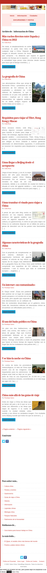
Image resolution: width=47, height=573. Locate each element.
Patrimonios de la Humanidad (14, 519)
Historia (7, 501)
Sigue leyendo (8, 67)
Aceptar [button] (9, 572)
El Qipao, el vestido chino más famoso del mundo (20, 541)
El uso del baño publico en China (19, 321)
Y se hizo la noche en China (16, 358)
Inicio (12, 16)
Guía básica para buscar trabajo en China (18, 530)
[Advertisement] (21, 461)
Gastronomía (8, 494)
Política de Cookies (31, 561)
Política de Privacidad (9, 561)
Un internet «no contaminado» (18, 284)
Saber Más (15, 572)
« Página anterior (8, 429)
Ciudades (33, 16)
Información (22, 16)
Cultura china (8, 486)
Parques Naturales (10, 516)
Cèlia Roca (8, 42)
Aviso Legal (20, 561)
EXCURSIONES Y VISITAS (23, 20)
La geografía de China (13, 76)
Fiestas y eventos (10, 490)
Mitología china (9, 512)
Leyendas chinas (10, 508)
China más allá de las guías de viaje (20, 395)
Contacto (41, 561)
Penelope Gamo (9, 287)
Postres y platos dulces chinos (14, 545)
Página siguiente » (24, 429)
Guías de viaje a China (12, 497)
